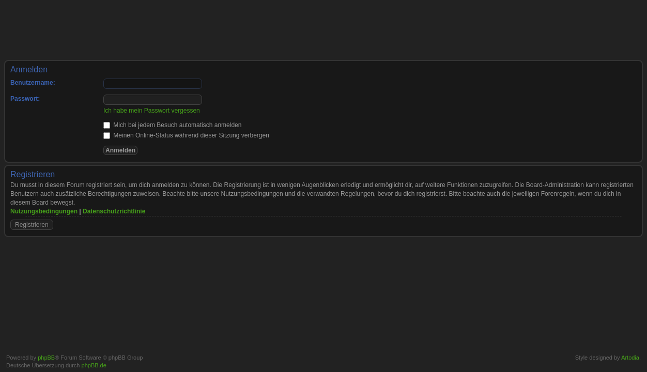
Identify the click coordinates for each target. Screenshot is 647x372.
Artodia (630, 357)
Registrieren (32, 224)
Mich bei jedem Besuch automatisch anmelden (172, 125)
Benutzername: (32, 82)
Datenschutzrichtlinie (114, 211)
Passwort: (25, 98)
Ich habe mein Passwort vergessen (151, 110)
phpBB (46, 357)
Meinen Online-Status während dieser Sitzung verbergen (186, 135)
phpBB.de (94, 365)
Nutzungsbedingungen (44, 211)
